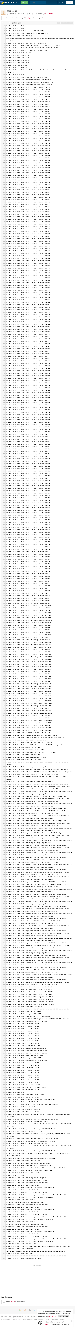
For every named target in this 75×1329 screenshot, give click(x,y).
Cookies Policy (53, 1316)
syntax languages (18, 1316)
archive (27, 1316)
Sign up (69, 2)
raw (59, 23)
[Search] (44, 2)
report (70, 23)
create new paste (6, 1316)
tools (35, 1316)
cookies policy (17, 1319)
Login (61, 2)
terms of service (27, 1319)
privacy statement (6, 1319)
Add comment (49, 13)
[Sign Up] (40, 1323)
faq (32, 1316)
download (64, 23)
